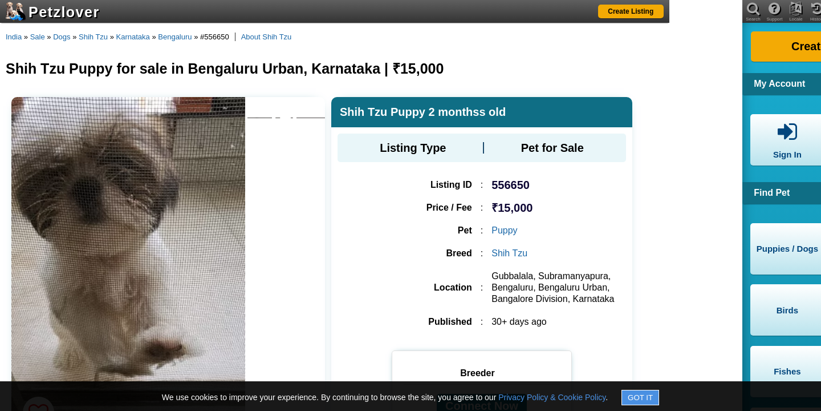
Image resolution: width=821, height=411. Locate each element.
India (14, 37)
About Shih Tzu (266, 37)
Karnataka (133, 37)
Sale (37, 37)
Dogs (61, 37)
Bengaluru (175, 37)
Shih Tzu (93, 37)
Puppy (504, 230)
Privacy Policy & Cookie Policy (551, 397)
